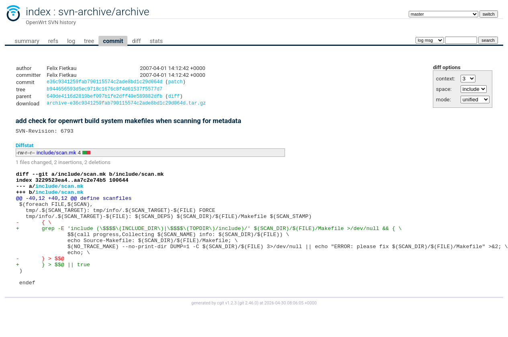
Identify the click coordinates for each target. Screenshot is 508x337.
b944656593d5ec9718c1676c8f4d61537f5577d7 (104, 90)
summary (26, 41)
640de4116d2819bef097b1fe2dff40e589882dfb (104, 98)
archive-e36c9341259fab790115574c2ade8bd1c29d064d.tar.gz (126, 106)
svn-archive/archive (104, 11)
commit (113, 41)
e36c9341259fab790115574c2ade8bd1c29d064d (104, 82)
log (71, 41)
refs (53, 41)
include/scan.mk (56, 157)
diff (136, 41)
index (38, 11)
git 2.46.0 (248, 329)
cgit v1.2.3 (227, 329)
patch (175, 82)
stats (156, 41)
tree (89, 41)
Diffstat (25, 149)
